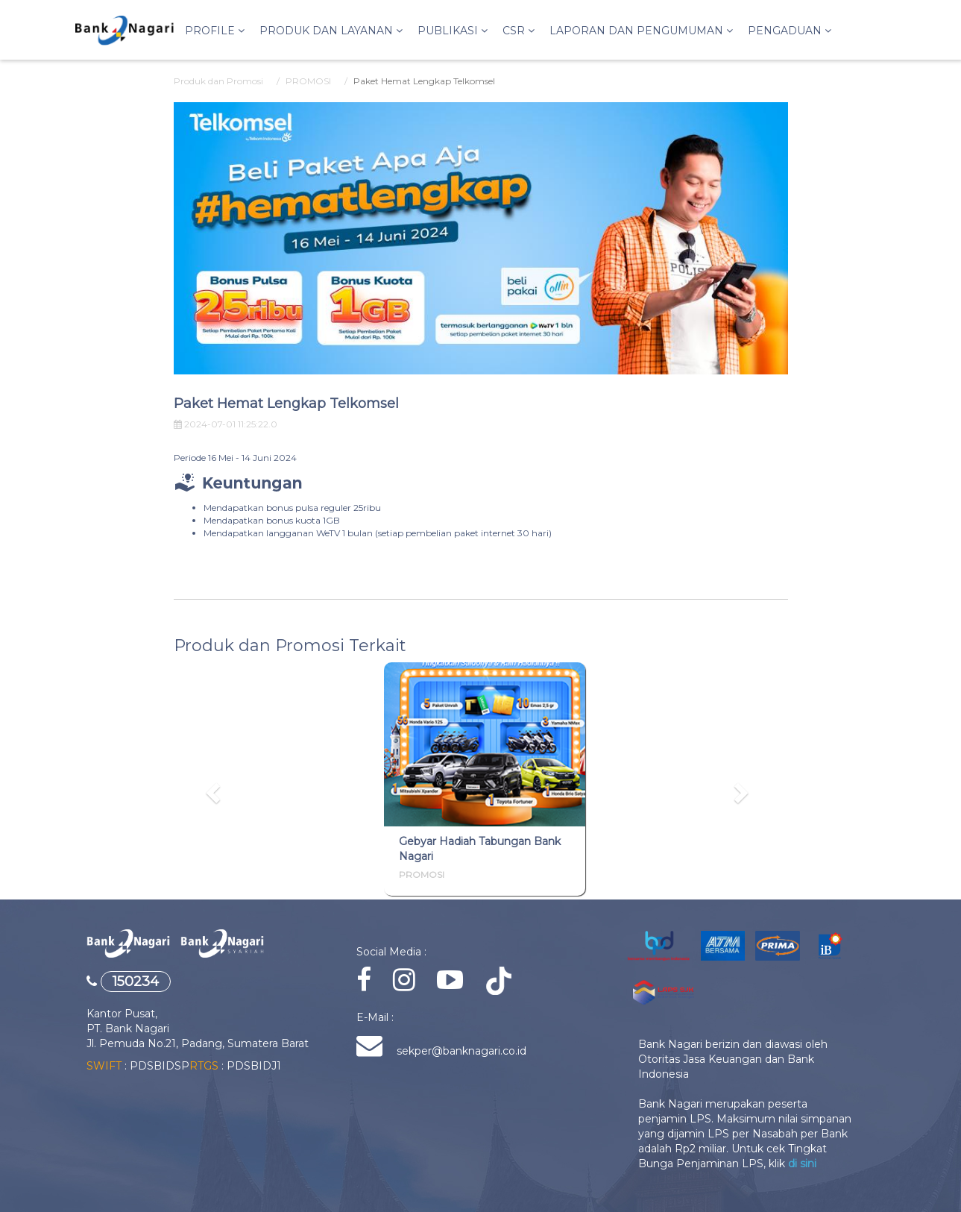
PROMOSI (308, 81)
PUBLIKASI (453, 30)
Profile (215, 30)
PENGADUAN (789, 30)
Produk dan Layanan (331, 30)
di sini (802, 1163)
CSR (518, 30)
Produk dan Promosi (218, 81)
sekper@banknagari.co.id (460, 1051)
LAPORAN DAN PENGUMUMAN (641, 30)
